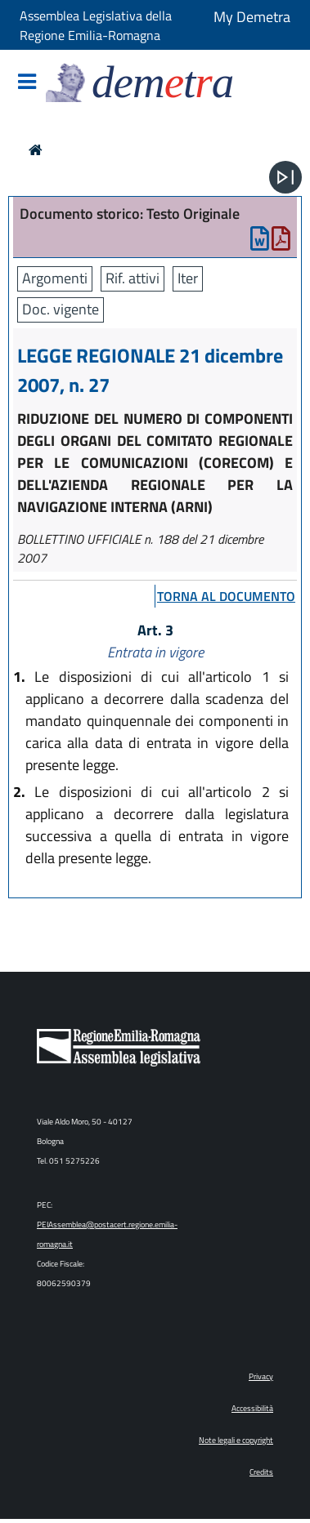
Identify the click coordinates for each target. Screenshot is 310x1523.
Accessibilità (252, 1408)
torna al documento (226, 596)
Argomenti (55, 278)
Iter (187, 278)
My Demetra (251, 17)
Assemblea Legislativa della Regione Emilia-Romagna (96, 25)
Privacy (261, 1376)
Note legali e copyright (236, 1440)
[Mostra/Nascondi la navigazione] (27, 83)
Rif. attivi (132, 278)
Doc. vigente (60, 309)
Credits (261, 1472)
